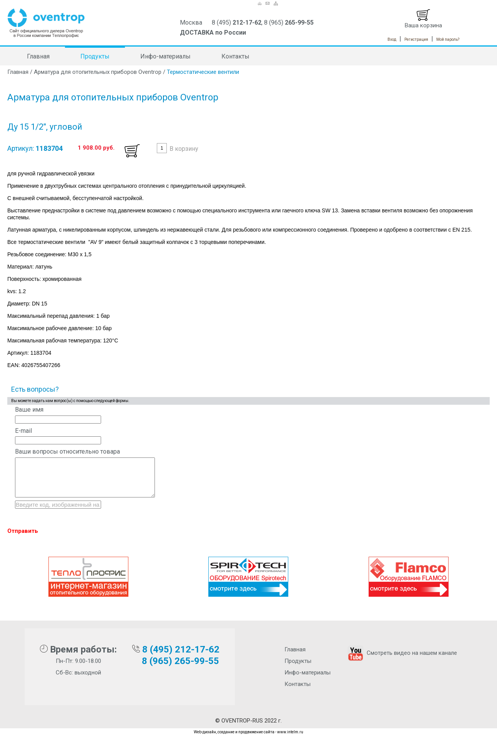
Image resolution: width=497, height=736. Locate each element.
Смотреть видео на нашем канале (401, 652)
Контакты (235, 56)
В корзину (184, 148)
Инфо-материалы (165, 56)
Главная (38, 56)
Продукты (95, 56)
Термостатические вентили (203, 71)
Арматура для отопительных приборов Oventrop (97, 71)
